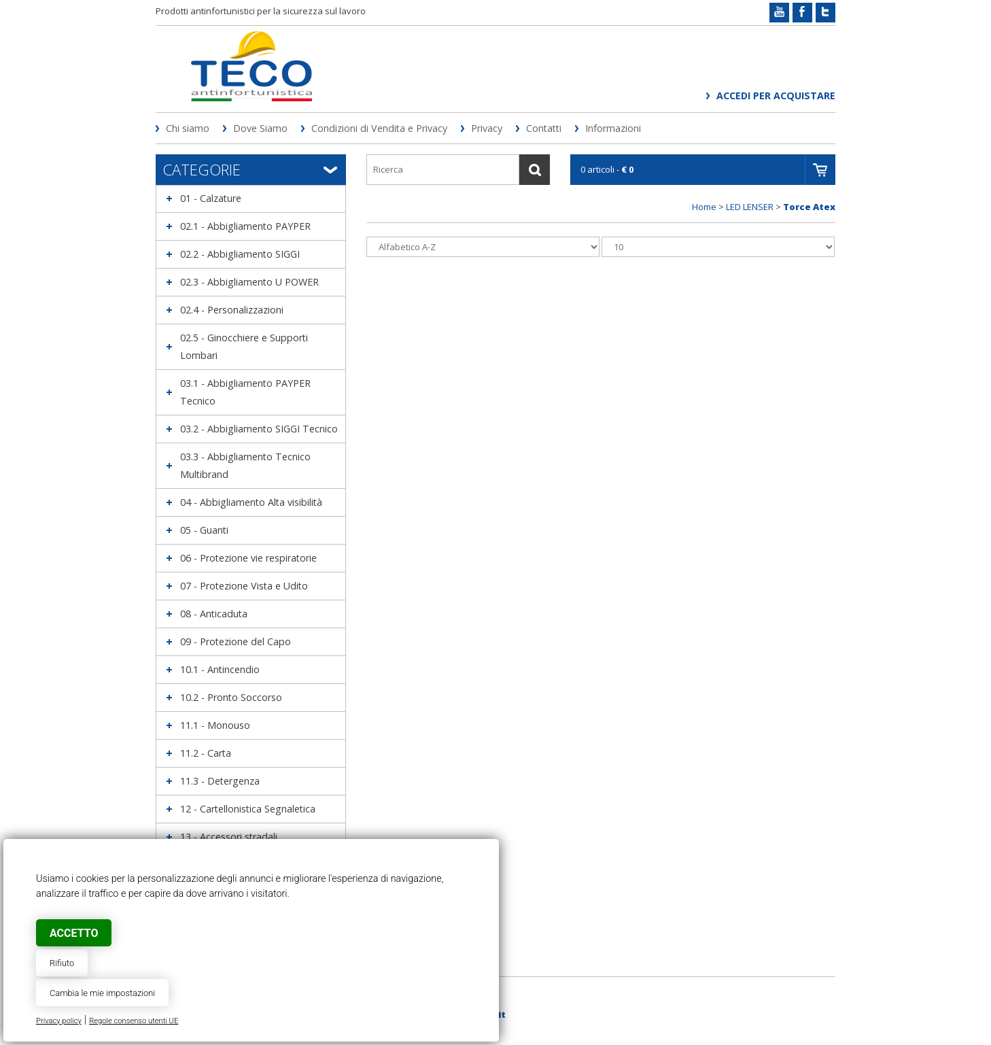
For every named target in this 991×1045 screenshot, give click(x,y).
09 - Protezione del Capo (235, 641)
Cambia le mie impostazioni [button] (102, 993)
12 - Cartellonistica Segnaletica (247, 808)
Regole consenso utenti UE (133, 1020)
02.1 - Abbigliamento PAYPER (245, 226)
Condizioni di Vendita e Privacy (379, 128)
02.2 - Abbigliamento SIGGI (240, 253)
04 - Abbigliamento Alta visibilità (251, 502)
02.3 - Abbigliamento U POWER (249, 281)
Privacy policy (59, 1020)
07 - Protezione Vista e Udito (244, 585)
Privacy (486, 128)
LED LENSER (749, 207)
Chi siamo (187, 128)
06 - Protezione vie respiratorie (248, 557)
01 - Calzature (210, 198)
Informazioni (613, 128)
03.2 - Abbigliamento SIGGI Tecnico (259, 428)
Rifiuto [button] (62, 963)
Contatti (543, 128)
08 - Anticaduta (213, 613)
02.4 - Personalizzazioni (231, 309)
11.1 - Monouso (215, 725)
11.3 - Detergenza (220, 780)
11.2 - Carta (205, 753)
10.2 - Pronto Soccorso (231, 697)
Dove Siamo (260, 128)
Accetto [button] (74, 933)
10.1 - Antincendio (220, 669)
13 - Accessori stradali (228, 836)
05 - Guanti (204, 530)
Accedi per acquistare (775, 95)
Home (704, 207)
